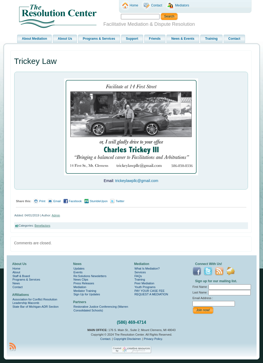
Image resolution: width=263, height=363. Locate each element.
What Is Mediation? (147, 268)
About (16, 272)
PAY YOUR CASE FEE (150, 290)
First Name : (221, 286)
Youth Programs (145, 287)
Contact (18, 287)
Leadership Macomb (26, 302)
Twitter (120, 201)
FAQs (138, 276)
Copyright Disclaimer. (128, 338)
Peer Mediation (144, 283)
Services (140, 272)
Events (78, 272)
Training (140, 279)
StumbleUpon (99, 201)
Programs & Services (26, 279)
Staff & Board (21, 276)
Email (57, 201)
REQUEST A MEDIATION (151, 294)
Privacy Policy (153, 338)
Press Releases (83, 283)
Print (42, 201)
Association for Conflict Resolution (35, 299)
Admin (56, 215)
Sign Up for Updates (86, 294)
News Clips (80, 279)
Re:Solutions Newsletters (89, 276)
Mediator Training (84, 290)
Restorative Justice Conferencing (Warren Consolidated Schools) (100, 308)
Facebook (75, 201)
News (16, 283)
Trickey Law (35, 61)
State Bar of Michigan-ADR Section (36, 306)
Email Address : (202, 298)
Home (16, 268)
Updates (78, 268)
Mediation (79, 287)
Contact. (105, 338)
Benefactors (42, 225)
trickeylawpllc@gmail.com (136, 181)
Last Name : (221, 292)
